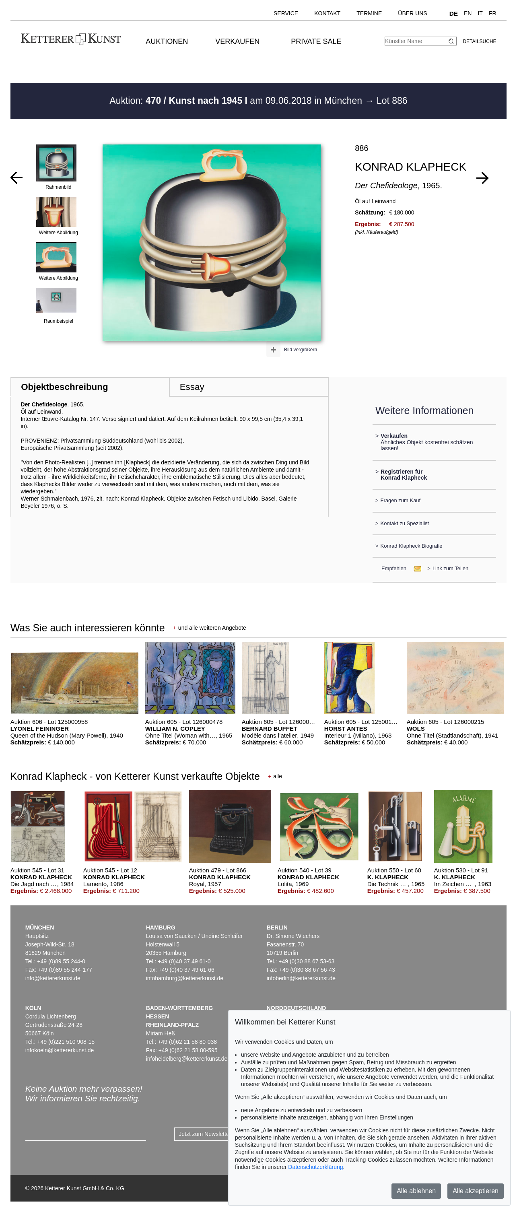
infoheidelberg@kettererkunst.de (187, 1058)
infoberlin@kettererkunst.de (301, 978)
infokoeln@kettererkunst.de (59, 1050)
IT (480, 13)
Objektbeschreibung (64, 387)
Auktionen (167, 41)
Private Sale (316, 41)
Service (286, 13)
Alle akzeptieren (475, 1190)
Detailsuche (479, 41)
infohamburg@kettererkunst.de (184, 978)
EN (468, 13)
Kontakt (327, 13)
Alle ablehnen (416, 1190)
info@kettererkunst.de (52, 978)
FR (492, 13)
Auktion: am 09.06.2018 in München (237, 100)
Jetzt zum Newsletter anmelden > (220, 1134)
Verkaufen (237, 41)
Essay (192, 387)
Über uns (412, 13)
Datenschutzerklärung (315, 1167)
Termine (369, 13)
